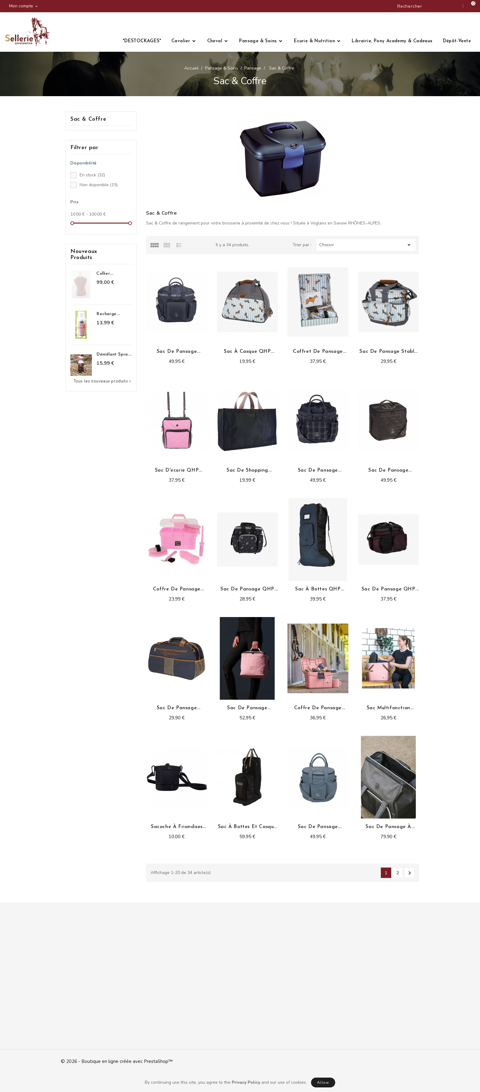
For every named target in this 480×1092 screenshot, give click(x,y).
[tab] (154, 245)
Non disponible (99, 185)
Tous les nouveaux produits (103, 381)
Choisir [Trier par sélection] (366, 245)
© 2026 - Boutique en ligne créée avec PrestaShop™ (117, 1061)
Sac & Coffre (88, 119)
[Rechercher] (428, 6)
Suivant (409, 873)
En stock (92, 175)
